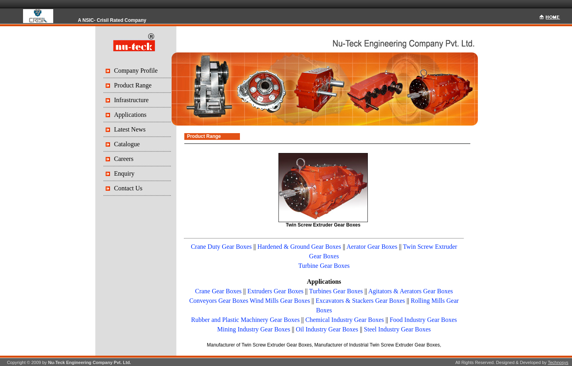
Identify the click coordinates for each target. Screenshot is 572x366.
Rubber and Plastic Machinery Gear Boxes (245, 319)
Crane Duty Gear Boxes (221, 246)
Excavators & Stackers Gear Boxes (360, 300)
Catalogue (127, 144)
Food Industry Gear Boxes (423, 319)
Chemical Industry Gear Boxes (344, 319)
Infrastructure (131, 100)
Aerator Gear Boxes (371, 246)
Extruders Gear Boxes (275, 291)
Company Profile (136, 70)
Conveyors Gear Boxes (218, 300)
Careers (123, 158)
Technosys (558, 362)
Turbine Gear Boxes (324, 265)
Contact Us (128, 188)
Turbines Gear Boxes (336, 291)
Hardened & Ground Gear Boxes (299, 246)
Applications (130, 114)
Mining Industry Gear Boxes (253, 329)
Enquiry (124, 173)
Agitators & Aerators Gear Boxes (410, 291)
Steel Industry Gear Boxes (397, 329)
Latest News (130, 129)
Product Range (133, 85)
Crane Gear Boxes (218, 291)
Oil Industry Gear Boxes (327, 329)
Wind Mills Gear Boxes (280, 300)
